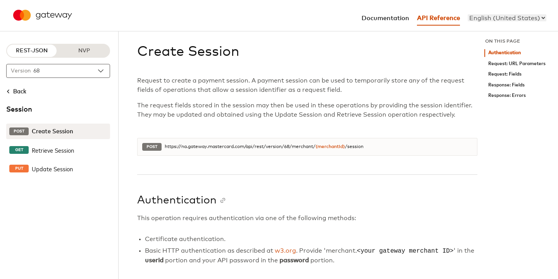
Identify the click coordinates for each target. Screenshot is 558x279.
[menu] (507, 17)
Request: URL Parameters (517, 63)
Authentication (504, 52)
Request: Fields (505, 74)
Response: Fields (506, 85)
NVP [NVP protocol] (84, 50)
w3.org (285, 251)
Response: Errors (507, 95)
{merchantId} (330, 147)
